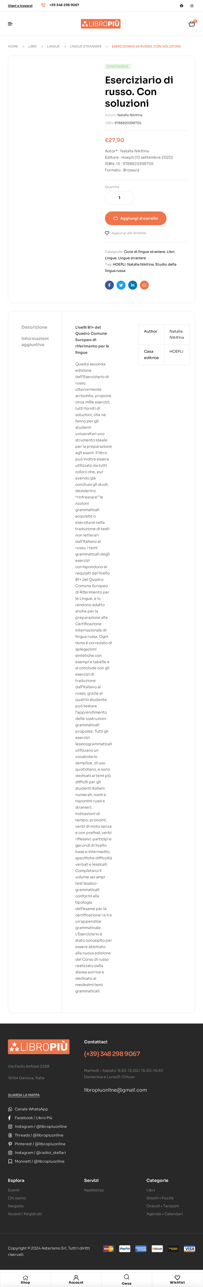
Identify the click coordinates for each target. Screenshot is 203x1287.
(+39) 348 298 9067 (112, 1054)
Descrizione (34, 327)
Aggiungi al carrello (139, 218)
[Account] (76, 1277)
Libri (32, 46)
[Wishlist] (177, 1277)
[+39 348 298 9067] (43, 5)
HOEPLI (119, 264)
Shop (25, 1282)
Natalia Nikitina (129, 115)
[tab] (35, 327)
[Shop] (25, 1277)
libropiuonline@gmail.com (115, 1090)
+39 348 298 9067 (64, 5)
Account (76, 1282)
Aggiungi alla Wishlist (128, 233)
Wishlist (177, 1282)
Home (13, 46)
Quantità (112, 187)
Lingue (53, 46)
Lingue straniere (86, 46)
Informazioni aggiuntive (35, 341)
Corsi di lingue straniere (144, 251)
